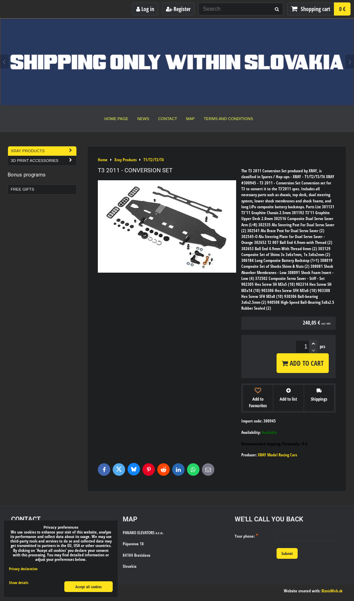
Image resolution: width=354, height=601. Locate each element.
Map (190, 119)
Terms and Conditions (228, 119)
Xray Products (43, 151)
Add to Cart (303, 363)
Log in (145, 9)
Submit (287, 553)
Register (178, 9)
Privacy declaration (23, 568)
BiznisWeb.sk (332, 590)
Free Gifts (22, 189)
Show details (18, 583)
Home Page (116, 119)
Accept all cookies (88, 586)
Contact (167, 119)
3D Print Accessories (43, 160)
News (143, 119)
